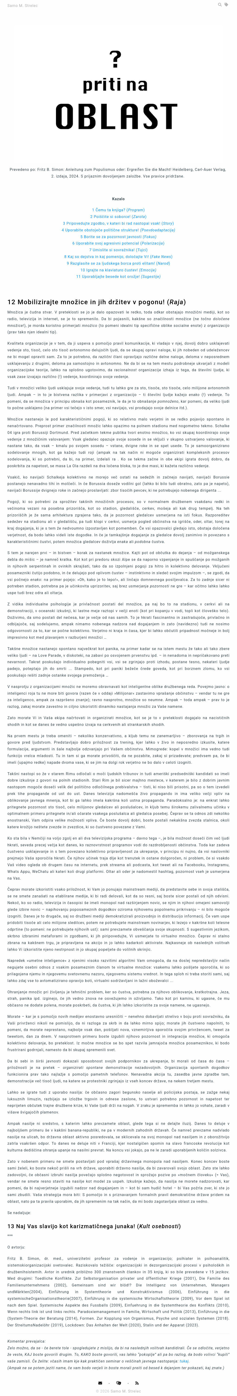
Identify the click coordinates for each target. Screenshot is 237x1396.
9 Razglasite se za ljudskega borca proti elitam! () (118, 263)
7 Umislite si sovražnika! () (118, 250)
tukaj (184, 1361)
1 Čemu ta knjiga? (109, 210)
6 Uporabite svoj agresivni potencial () (118, 243)
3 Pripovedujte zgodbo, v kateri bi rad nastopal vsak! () (118, 223)
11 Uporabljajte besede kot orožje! (118, 276)
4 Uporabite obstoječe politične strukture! (118, 230)
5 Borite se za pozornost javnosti (118, 237)
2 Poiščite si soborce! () (118, 217)
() (135, 210)
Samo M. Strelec (22, 5)
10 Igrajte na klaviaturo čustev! (118, 270)
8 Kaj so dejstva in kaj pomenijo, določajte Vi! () (118, 257)
